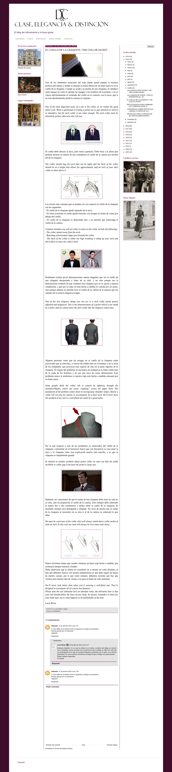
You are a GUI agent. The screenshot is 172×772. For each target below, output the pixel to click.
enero (129, 62)
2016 (127, 126)
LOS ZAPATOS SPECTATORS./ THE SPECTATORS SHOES (139, 91)
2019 (127, 135)
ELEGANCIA (20, 39)
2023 (127, 146)
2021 (127, 140)
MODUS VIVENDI (55, 39)
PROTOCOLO (41, 39)
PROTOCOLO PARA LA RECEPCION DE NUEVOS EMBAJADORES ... (139, 115)
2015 (127, 59)
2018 (127, 132)
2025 (127, 149)
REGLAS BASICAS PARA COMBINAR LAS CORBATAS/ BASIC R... (140, 105)
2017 (127, 129)
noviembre (131, 119)
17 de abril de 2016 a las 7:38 (68, 671)
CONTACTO (68, 39)
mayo (129, 73)
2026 (127, 152)
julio (128, 79)
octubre (130, 88)
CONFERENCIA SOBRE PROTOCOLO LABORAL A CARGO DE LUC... (140, 110)
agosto (129, 82)
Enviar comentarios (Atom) (63, 748)
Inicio (83, 745)
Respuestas (57, 641)
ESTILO (30, 39)
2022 (127, 143)
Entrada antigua (112, 745)
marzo (129, 68)
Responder (55, 636)
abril (129, 71)
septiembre (131, 85)
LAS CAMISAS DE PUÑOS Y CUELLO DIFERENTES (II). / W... (140, 96)
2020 (127, 137)
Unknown (54, 626)
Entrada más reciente (53, 745)
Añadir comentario (52, 687)
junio (129, 76)
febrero (129, 65)
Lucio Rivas (61, 645)
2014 (127, 56)
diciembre (130, 122)
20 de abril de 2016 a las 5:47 (79, 645)
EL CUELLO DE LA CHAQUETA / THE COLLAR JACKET (139, 101)
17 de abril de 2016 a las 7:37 (68, 626)
